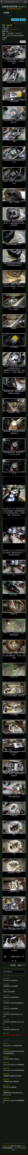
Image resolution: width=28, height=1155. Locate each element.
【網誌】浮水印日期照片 (9, 991)
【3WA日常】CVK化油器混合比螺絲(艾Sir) (13, 1002)
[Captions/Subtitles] (20, 508)
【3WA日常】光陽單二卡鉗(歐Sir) (11, 1059)
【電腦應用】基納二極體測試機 (11, 1081)
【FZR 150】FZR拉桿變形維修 (10, 1008)
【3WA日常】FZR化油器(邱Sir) (10, 980)
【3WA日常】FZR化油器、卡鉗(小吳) (12, 1035)
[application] (14, 493)
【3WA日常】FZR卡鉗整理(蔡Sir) (11, 997)
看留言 (20, 965)
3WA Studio (17, 1146)
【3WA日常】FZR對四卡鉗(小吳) (11, 1029)
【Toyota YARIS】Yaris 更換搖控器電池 (12, 1045)
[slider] (12, 508)
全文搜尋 (6, 13)
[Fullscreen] (24, 508)
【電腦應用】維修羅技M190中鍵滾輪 (12, 1075)
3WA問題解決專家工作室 (9, 1)
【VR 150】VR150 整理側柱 (10, 1087)
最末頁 (13, 956)
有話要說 (13, 965)
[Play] (3, 508)
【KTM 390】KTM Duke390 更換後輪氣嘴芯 (13, 1070)
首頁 (5, 956)
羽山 (12, 1146)
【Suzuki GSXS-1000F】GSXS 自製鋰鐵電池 (13, 1064)
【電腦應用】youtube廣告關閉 (10, 986)
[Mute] (22, 508)
